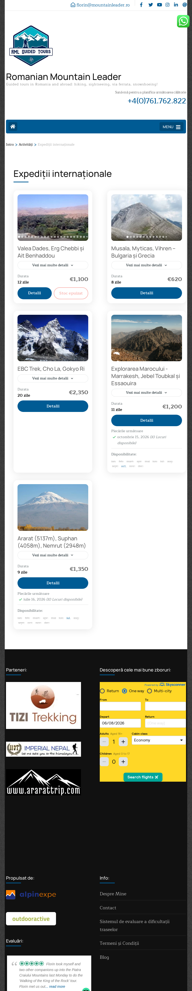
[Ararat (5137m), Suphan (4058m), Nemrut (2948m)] (53, 508)
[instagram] (167, 3)
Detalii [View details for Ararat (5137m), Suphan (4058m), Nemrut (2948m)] (53, 584)
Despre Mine (113, 828)
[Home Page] (12, 126)
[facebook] (142, 3)
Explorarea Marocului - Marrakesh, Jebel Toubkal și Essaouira (145, 376)
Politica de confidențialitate (96, 978)
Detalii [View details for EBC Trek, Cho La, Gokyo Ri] (53, 407)
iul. (68, 619)
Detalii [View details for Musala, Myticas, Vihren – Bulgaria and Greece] (146, 293)
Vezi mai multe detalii (50, 265)
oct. (123, 467)
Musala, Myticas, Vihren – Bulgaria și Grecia (143, 252)
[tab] (19, 237)
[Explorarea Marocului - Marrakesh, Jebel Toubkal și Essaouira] (146, 338)
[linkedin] (176, 3)
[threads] (184, 3)
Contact (108, 842)
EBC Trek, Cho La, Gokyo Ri (51, 369)
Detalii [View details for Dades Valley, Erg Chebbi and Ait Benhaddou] (34, 293)
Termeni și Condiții (119, 878)
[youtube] (158, 3)
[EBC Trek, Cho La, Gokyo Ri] (53, 338)
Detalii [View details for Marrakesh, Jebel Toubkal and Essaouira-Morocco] (146, 421)
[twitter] (150, 3)
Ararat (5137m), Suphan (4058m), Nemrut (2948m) (52, 543)
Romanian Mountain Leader (63, 76)
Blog (104, 891)
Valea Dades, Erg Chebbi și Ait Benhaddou (51, 252)
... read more (55, 921)
